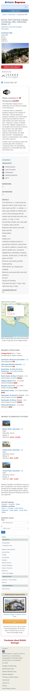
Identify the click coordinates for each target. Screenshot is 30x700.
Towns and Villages (7, 573)
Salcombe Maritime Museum (11, 364)
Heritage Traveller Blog (9, 666)
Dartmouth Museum (8, 405)
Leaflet (15, 336)
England (4, 504)
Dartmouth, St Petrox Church (11, 400)
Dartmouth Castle (7, 390)
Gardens (4, 560)
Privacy (4, 686)
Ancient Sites (6, 552)
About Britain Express (9, 688)
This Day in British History (10, 677)
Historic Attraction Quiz (9, 671)
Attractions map (7, 545)
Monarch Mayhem (7, 674)
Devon (4, 14)
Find (2, 520)
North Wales (14, 510)
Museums (5, 570)
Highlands (5, 510)
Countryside (5, 557)
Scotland (11, 504)
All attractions (6, 543)
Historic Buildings (7, 565)
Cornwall (10, 508)
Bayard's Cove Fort (8, 386)
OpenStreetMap (21, 336)
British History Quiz (8, 669)
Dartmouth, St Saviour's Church (12, 395)
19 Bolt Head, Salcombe (11, 471)
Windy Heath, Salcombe (11, 429)
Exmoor (4, 582)
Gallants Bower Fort (8, 381)
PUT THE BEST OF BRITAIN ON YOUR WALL (15, 621)
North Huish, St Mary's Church (12, 376)
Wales (18, 504)
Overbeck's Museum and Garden (13, 359)
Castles (4, 555)
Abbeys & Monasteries (8, 549)
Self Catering (6, 589)
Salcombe (11, 14)
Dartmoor (4, 580)
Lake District (19, 508)
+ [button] (3, 305)
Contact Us (5, 683)
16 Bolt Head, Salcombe (11, 450)
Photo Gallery (13, 580)
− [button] (3, 307)
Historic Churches (7, 568)
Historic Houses (6, 562)
